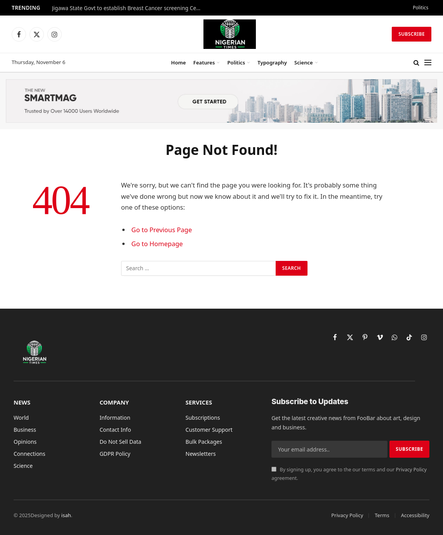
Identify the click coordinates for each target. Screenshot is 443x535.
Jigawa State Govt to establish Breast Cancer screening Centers (129, 8)
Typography (272, 62)
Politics (420, 7)
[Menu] (427, 62)
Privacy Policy (411, 469)
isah (66, 515)
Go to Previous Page (161, 229)
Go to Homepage (157, 243)
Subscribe (411, 34)
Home (178, 62)
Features (204, 62)
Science (303, 62)
